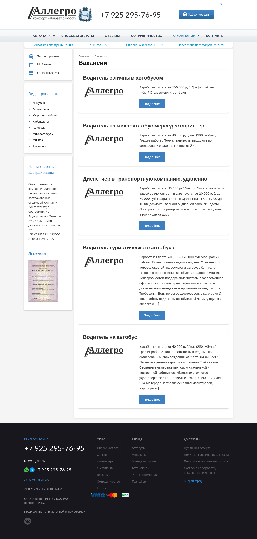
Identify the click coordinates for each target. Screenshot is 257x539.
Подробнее (152, 104)
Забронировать (196, 14)
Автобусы (39, 127)
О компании (184, 36)
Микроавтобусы (43, 134)
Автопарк (41, 36)
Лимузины (39, 103)
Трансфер (39, 146)
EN (220, 3)
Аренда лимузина (144, 461)
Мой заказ (39, 64)
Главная (83, 56)
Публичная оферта (197, 448)
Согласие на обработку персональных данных (200, 470)
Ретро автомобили (145, 475)
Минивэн (38, 140)
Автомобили (41, 109)
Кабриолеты (41, 121)
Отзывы (112, 36)
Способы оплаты (77, 36)
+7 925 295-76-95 (130, 14)
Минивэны (139, 454)
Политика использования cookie (206, 461)
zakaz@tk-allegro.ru (37, 479)
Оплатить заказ (43, 73)
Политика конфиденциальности (206, 454)
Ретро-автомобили (45, 115)
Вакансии (103, 475)
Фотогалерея (106, 461)
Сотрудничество (146, 36)
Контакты (215, 36)
